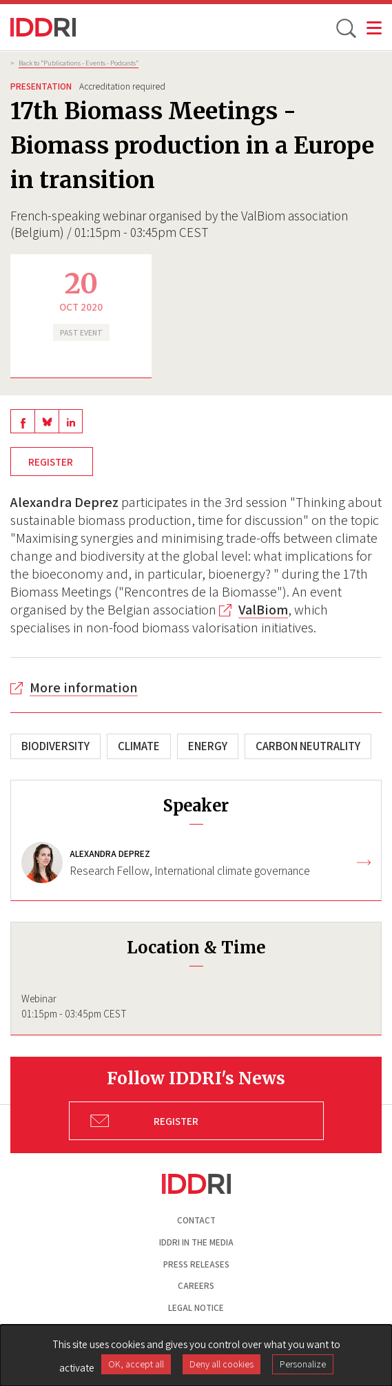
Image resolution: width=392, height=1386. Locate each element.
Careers (196, 1286)
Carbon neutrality (308, 746)
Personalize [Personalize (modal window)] (303, 1364)
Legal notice (196, 1308)
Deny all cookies (221, 1364)
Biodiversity (55, 746)
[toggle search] (345, 27)
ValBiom (263, 610)
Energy (207, 746)
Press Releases (196, 1264)
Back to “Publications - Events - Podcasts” (78, 63)
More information (84, 687)
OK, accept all (136, 1364)
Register (51, 461)
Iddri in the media (196, 1242)
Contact (196, 1220)
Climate (139, 746)
